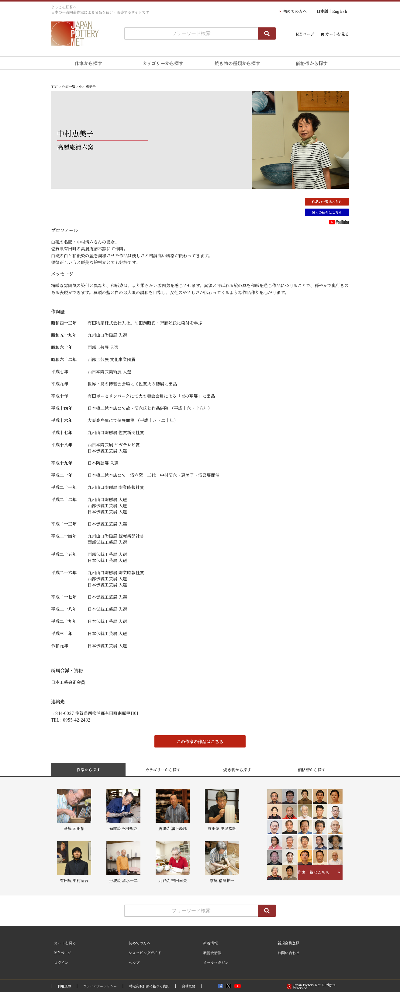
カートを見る (337, 34)
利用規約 (64, 986)
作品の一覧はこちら (327, 201)
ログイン (61, 962)
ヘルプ (134, 962)
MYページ (305, 34)
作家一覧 (68, 86)
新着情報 (210, 942)
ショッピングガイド (145, 952)
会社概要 (188, 986)
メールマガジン (216, 962)
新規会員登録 (288, 942)
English (339, 11)
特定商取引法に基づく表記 (149, 986)
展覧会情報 (212, 952)
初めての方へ (295, 11)
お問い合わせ (288, 952)
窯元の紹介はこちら (327, 212)
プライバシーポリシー (100, 986)
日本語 (322, 11)
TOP (54, 86)
